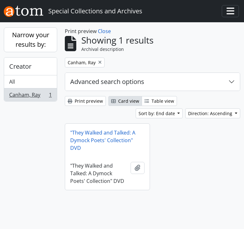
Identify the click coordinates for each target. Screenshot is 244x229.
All (12, 81)
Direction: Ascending (211, 113)
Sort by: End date (157, 113)
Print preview (85, 101)
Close (104, 31)
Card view (125, 101)
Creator (20, 66)
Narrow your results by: (30, 40)
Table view (159, 101)
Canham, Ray (30, 96)
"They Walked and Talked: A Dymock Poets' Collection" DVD (102, 140)
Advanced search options (107, 81)
